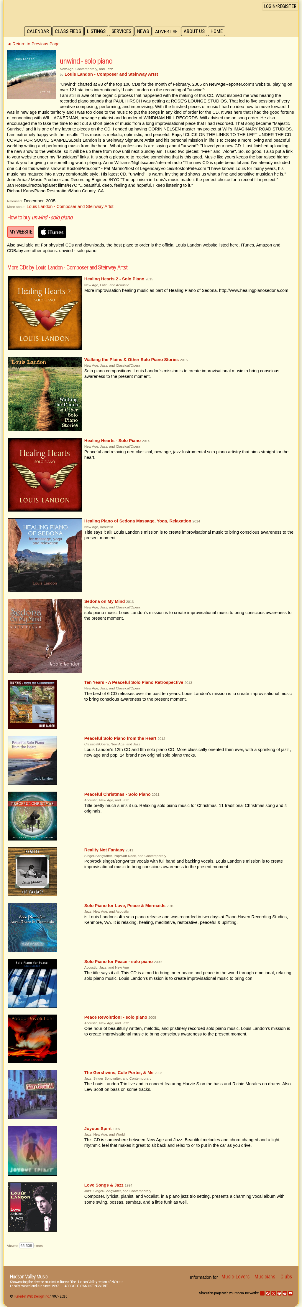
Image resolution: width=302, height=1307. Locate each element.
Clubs (286, 1277)
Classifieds (69, 31)
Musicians (265, 1277)
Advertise (169, 31)
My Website (20, 232)
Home (220, 31)
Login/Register (280, 6)
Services (123, 31)
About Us (197, 31)
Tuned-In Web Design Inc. (32, 1296)
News (146, 31)
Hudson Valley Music (28, 1277)
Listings (97, 31)
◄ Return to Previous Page (33, 44)
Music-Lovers (235, 1277)
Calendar (38, 31)
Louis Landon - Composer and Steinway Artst (70, 206)
